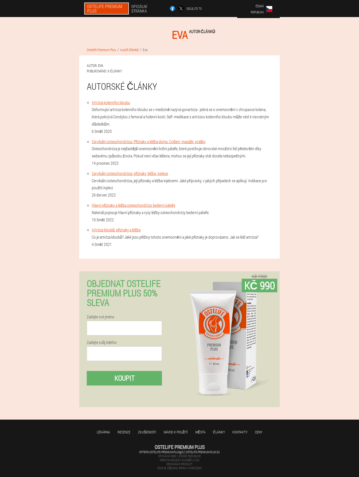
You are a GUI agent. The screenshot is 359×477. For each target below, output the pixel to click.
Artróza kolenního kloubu (111, 102)
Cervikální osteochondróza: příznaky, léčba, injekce (130, 173)
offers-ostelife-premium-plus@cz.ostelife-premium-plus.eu (179, 452)
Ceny (258, 432)
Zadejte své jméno (100, 317)
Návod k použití (176, 432)
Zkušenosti (147, 432)
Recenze (124, 432)
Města (200, 432)
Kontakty (239, 432)
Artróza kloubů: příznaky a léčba (116, 229)
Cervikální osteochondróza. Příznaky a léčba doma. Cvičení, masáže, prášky (149, 141)
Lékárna (103, 432)
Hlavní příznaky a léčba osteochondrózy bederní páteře (133, 205)
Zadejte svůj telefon (102, 342)
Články (219, 432)
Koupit (124, 378)
